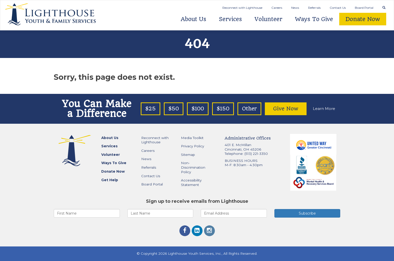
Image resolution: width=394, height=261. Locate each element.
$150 (223, 109)
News (295, 8)
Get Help (109, 180)
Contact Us (338, 8)
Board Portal (364, 8)
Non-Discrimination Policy (193, 167)
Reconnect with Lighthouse (242, 8)
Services (230, 19)
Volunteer (268, 19)
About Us (193, 19)
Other (249, 109)
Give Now (285, 109)
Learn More (324, 108)
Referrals (314, 8)
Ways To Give (314, 19)
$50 (173, 109)
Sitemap (188, 155)
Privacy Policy (192, 146)
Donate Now (363, 19)
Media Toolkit (192, 138)
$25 (150, 109)
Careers (276, 8)
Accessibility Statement (191, 182)
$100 (197, 109)
